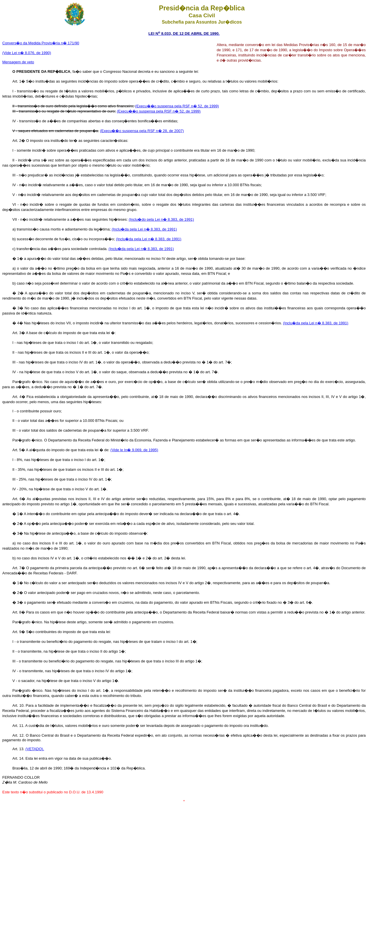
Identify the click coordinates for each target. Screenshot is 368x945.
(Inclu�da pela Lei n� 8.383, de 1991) (144, 229)
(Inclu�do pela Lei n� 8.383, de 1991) (161, 219)
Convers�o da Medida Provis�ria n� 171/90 (40, 43)
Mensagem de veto (18, 62)
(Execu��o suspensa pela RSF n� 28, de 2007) (142, 131)
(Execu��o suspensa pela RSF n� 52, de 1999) (177, 106)
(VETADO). (35, 749)
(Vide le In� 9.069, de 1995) (134, 450)
